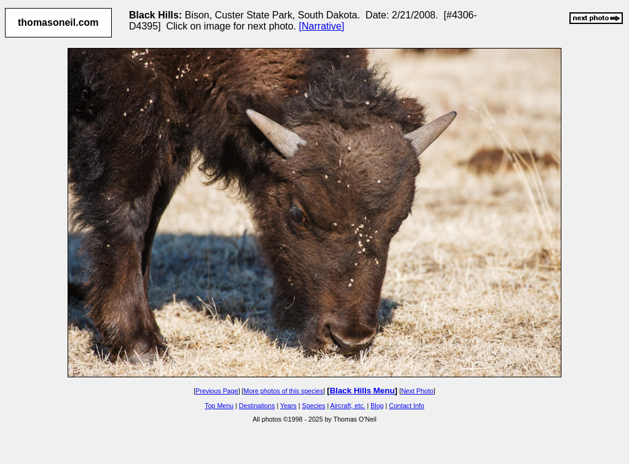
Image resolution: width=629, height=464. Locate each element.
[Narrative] (322, 26)
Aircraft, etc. (347, 405)
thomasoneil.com (58, 22)
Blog (376, 405)
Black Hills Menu (362, 390)
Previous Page (216, 391)
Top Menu (219, 405)
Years (288, 405)
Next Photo (417, 391)
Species (314, 405)
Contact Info (406, 405)
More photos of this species (284, 391)
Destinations (257, 405)
